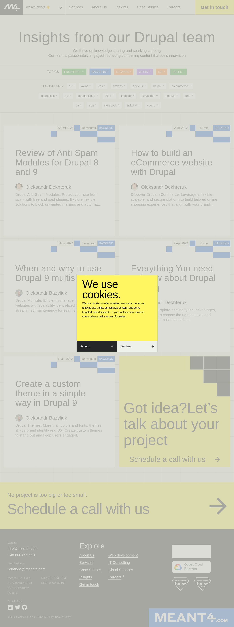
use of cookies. (117, 316)
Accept (96, 346)
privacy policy (97, 316)
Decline (137, 346)
